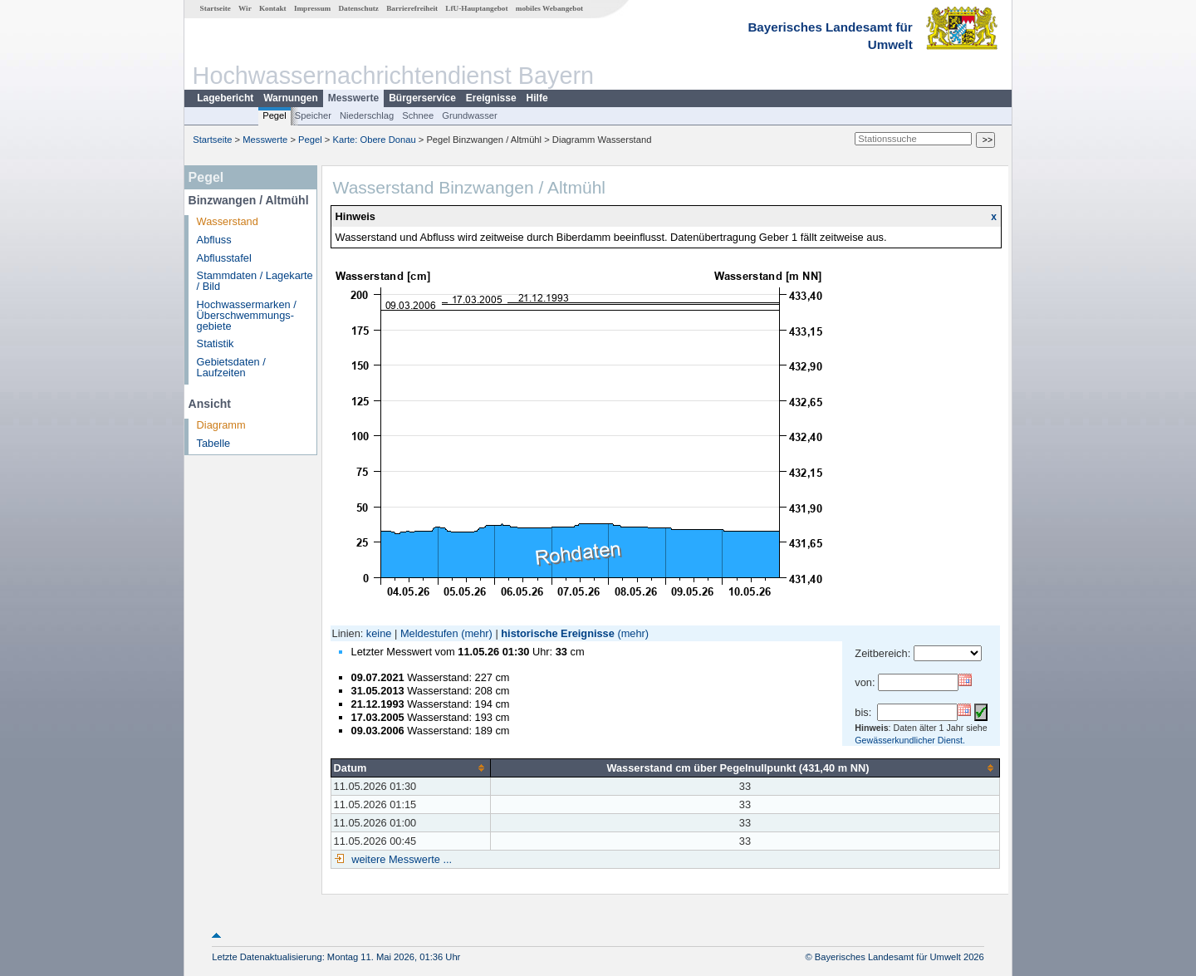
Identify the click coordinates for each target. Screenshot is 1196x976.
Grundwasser (470, 115)
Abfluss (214, 239)
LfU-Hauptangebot (476, 8)
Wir (245, 8)
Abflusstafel (224, 258)
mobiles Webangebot (549, 8)
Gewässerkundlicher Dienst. (910, 740)
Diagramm (221, 425)
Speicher (313, 115)
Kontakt (273, 8)
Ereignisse (491, 98)
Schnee (418, 115)
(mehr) (477, 633)
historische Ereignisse (558, 633)
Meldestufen (429, 633)
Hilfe (537, 98)
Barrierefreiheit (412, 8)
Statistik (215, 343)
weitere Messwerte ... (400, 859)
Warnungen (290, 98)
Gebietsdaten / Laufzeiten (231, 367)
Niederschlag (367, 115)
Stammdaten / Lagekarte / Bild (255, 280)
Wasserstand (227, 221)
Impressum (312, 8)
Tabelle (214, 443)
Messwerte (353, 98)
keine (379, 633)
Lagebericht (225, 98)
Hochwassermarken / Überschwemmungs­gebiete (247, 315)
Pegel (274, 115)
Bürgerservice (422, 98)
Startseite (215, 8)
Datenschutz (358, 8)
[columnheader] (410, 767)
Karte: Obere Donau (374, 140)
